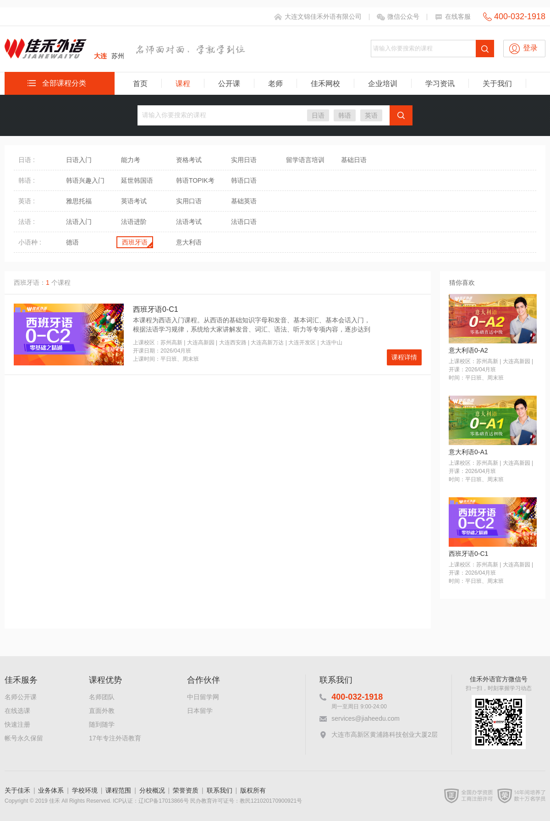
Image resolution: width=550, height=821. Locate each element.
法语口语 (244, 221)
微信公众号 (403, 16)
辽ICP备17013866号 (163, 801)
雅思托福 (79, 201)
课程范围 (118, 790)
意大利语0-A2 (468, 350)
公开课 (229, 83)
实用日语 (244, 159)
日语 (318, 115)
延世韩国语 (137, 180)
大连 (100, 56)
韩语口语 (244, 180)
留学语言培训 (305, 159)
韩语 (344, 115)
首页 (140, 83)
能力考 (130, 159)
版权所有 (253, 790)
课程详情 (404, 357)
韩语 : (26, 180)
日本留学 (200, 710)
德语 (72, 242)
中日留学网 (203, 697)
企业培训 (382, 83)
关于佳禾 (17, 790)
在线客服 (458, 16)
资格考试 (189, 159)
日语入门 (79, 159)
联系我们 (219, 790)
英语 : (26, 201)
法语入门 (79, 221)
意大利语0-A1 (468, 452)
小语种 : (29, 242)
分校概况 (152, 790)
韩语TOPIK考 (195, 180)
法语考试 (189, 221)
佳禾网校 (325, 83)
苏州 (117, 56)
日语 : (26, 159)
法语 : (26, 221)
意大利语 (189, 242)
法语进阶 (134, 221)
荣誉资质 (185, 790)
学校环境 (85, 790)
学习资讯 (440, 83)
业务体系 (51, 790)
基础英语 (244, 201)
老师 (275, 83)
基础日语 (354, 159)
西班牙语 (135, 242)
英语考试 (134, 201)
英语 (371, 115)
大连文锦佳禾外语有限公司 (323, 16)
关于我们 (497, 83)
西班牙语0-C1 (155, 309)
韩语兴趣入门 (85, 180)
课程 (183, 83)
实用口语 (189, 201)
